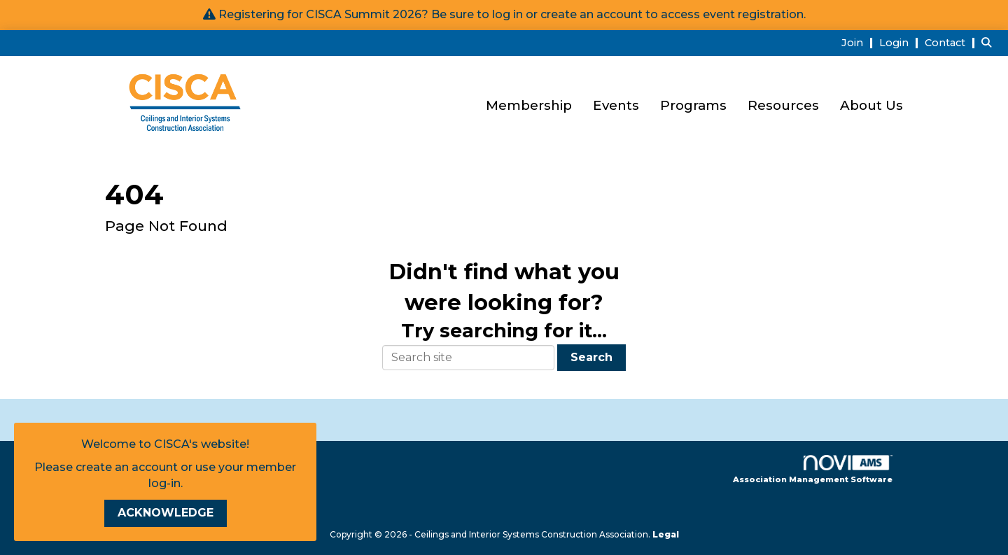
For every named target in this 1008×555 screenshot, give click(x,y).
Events (616, 105)
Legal (665, 534)
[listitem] (858, 42)
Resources (783, 105)
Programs (693, 105)
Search (591, 357)
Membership (529, 105)
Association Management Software (812, 469)
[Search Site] (989, 42)
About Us (871, 105)
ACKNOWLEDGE (166, 512)
